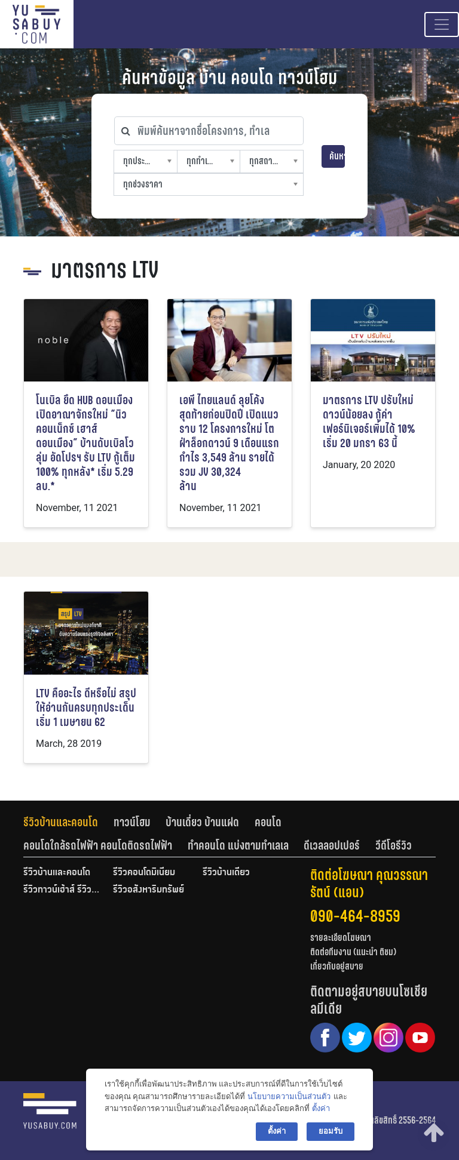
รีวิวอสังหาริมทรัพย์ (148, 890)
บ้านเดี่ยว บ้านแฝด (202, 822)
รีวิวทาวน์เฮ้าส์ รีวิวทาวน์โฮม (62, 890)
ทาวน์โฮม (132, 822)
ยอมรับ (330, 1131)
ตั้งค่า (321, 1108)
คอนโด (268, 822)
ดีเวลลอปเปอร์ (332, 845)
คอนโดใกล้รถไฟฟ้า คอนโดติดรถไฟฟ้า (97, 845)
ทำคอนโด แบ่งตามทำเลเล (238, 845)
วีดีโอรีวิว (393, 845)
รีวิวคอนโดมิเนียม (144, 873)
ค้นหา (337, 156)
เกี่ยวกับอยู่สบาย (336, 966)
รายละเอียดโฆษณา (340, 937)
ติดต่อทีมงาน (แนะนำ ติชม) (353, 952)
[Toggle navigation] (441, 24)
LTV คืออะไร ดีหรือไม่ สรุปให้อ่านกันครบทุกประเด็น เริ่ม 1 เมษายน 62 (86, 708)
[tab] (68, 822)
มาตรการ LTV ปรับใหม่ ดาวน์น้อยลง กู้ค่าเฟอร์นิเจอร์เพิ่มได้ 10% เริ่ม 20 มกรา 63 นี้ (369, 422)
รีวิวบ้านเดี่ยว (226, 873)
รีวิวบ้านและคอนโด (60, 822)
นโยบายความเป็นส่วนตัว (289, 1096)
